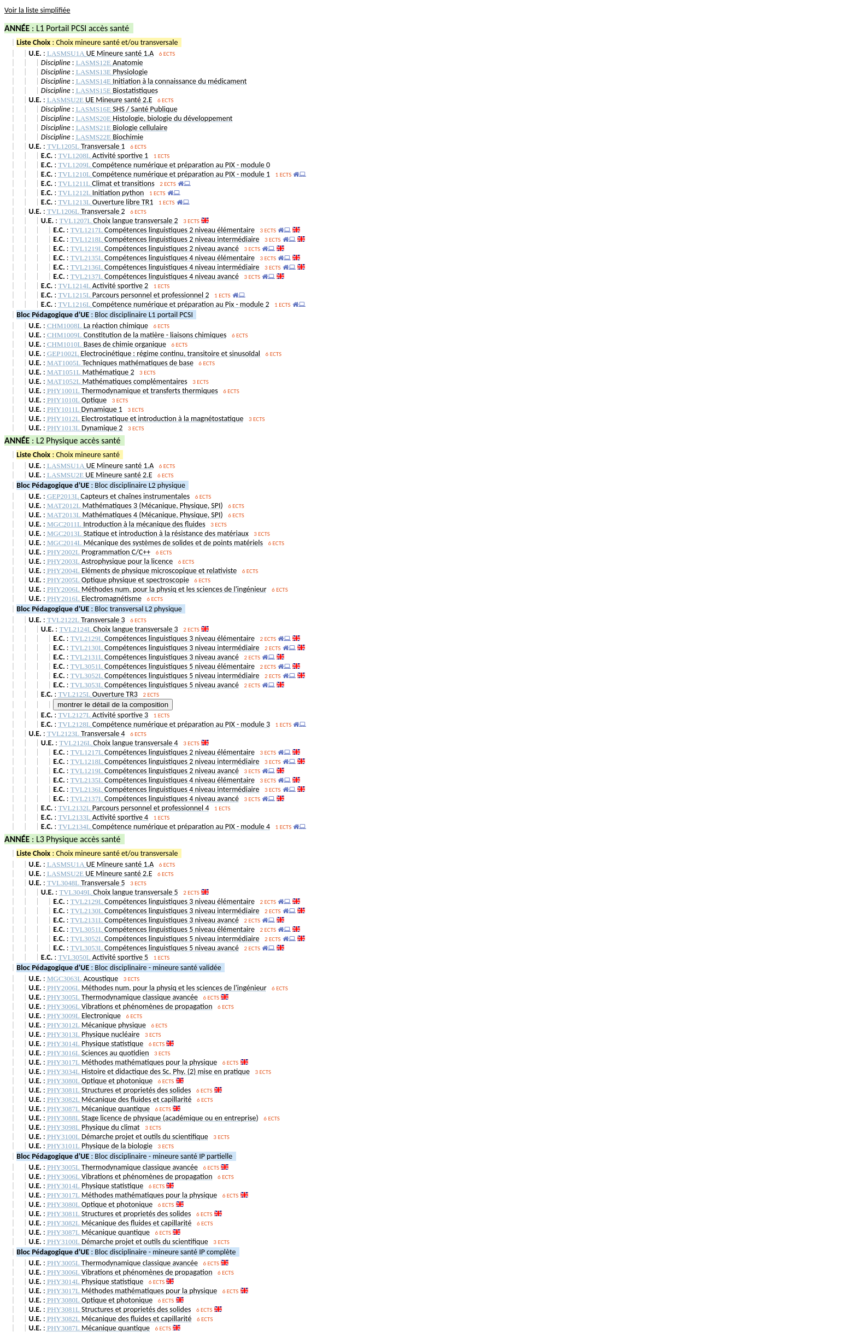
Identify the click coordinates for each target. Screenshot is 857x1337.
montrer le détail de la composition (112, 704)
